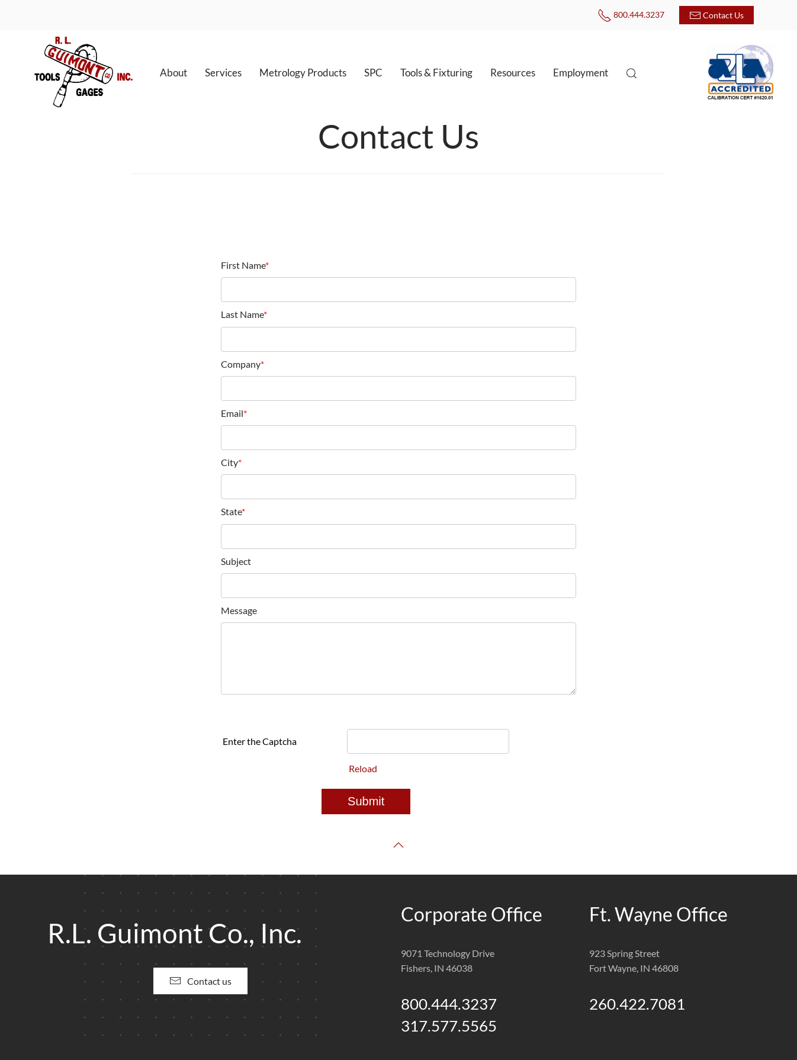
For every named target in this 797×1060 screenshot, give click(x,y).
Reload (363, 768)
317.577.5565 (449, 1025)
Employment (580, 72)
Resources (512, 72)
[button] (632, 73)
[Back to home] (83, 72)
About (173, 72)
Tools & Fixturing (436, 72)
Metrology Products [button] (302, 72)
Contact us (200, 981)
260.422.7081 (637, 1003)
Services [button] (223, 72)
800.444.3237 (630, 14)
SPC (373, 72)
